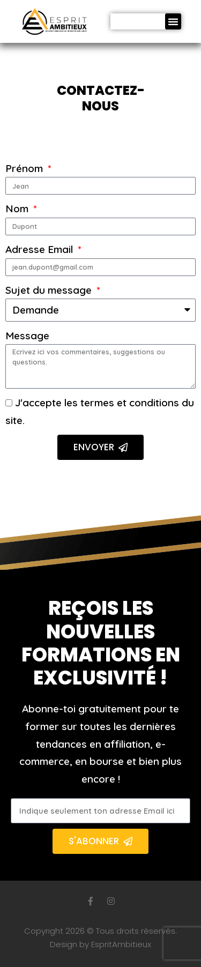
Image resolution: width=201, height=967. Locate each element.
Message (27, 335)
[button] (173, 21)
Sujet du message (49, 290)
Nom (18, 208)
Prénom (25, 168)
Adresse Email (40, 249)
